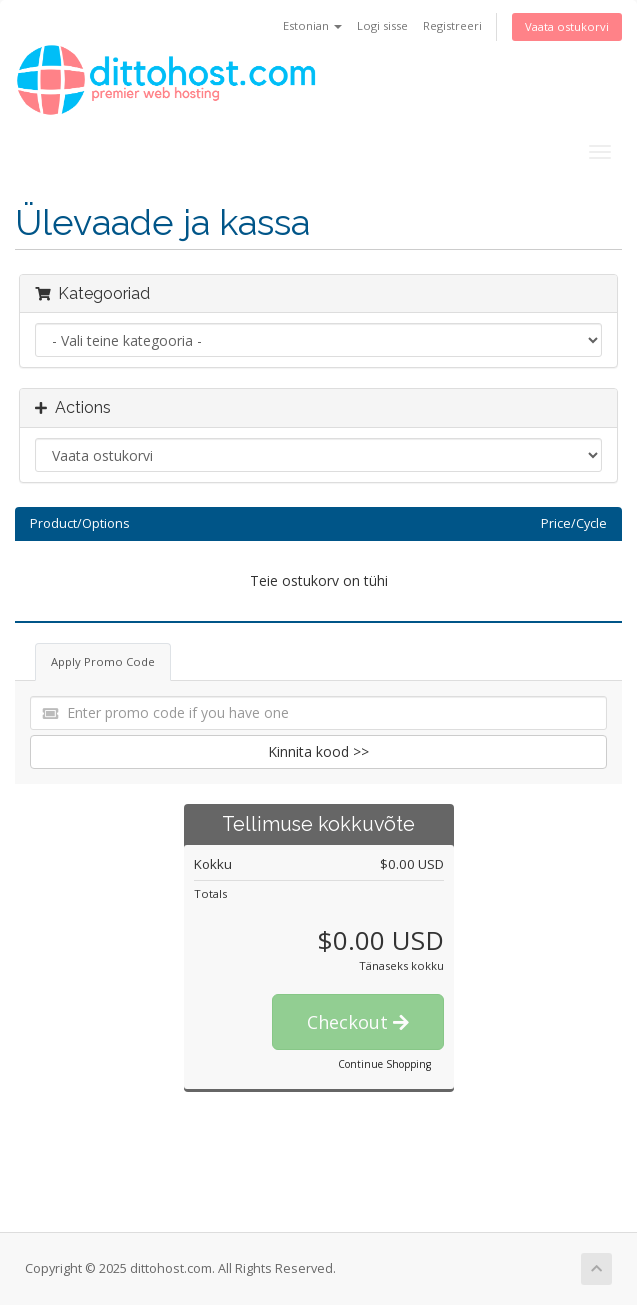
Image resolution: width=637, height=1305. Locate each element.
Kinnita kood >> (318, 751)
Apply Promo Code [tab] (103, 661)
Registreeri (452, 25)
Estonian (312, 25)
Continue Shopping (384, 1064)
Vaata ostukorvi (567, 26)
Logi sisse (382, 25)
